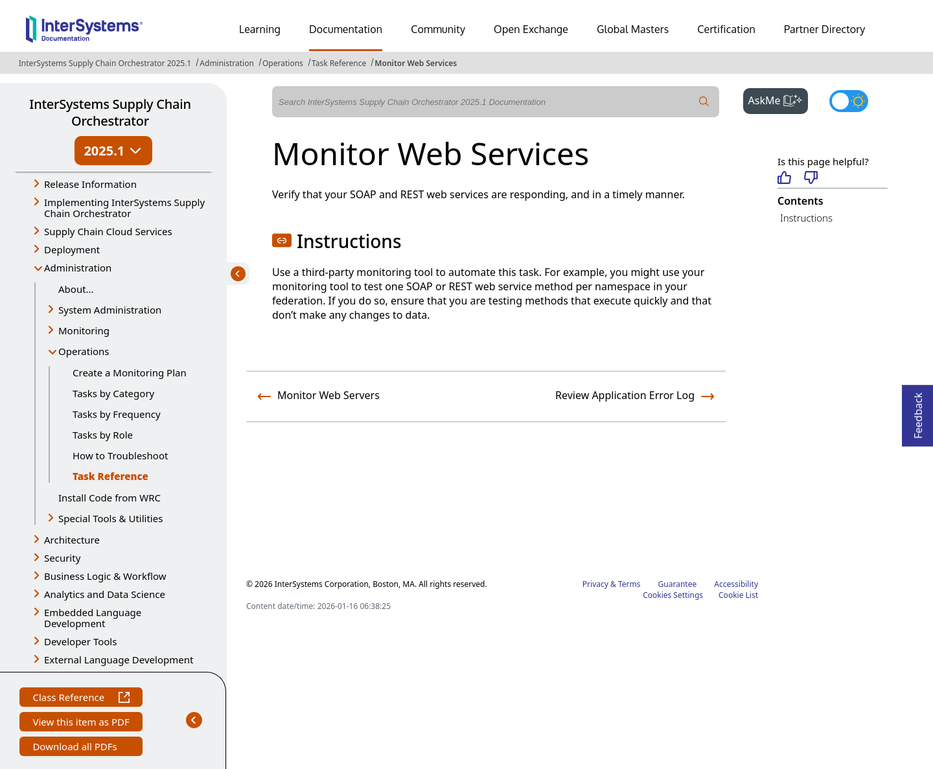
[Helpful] (784, 178)
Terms (629, 584)
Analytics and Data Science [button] (104, 594)
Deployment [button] (72, 249)
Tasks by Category (113, 393)
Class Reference (80, 699)
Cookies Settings (673, 595)
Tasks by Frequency (117, 413)
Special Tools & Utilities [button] (110, 518)
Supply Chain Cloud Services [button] (108, 231)
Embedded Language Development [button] (92, 618)
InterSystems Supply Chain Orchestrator (109, 112)
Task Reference (339, 63)
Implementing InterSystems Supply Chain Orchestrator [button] (124, 208)
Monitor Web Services (415, 63)
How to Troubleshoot (120, 455)
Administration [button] (77, 267)
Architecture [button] (72, 539)
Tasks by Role (103, 434)
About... (76, 288)
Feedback (918, 412)
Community (438, 29)
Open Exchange (531, 29)
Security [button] (62, 557)
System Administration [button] (109, 309)
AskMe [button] (778, 99)
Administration (227, 63)
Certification (726, 29)
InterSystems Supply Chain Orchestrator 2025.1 (105, 63)
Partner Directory (825, 29)
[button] (282, 240)
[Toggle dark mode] (848, 101)
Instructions (806, 217)
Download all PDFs (76, 748)
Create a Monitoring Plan (130, 372)
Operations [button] (83, 351)
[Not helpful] (811, 178)
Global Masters (633, 29)
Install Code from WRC (109, 497)
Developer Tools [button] (80, 641)
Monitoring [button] (83, 330)
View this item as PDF (80, 723)
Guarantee (677, 584)
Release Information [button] (90, 184)
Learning (260, 29)
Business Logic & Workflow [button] (105, 575)
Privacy (595, 584)
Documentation (345, 29)
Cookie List (738, 595)
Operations (282, 63)
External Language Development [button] (118, 659)
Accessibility (736, 584)
